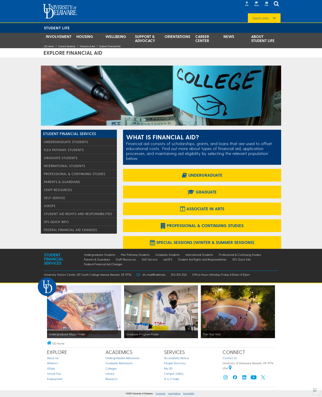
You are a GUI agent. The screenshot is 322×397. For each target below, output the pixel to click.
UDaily (51, 368)
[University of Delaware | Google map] (230, 368)
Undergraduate (202, 175)
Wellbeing (115, 36)
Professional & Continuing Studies (74, 174)
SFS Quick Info (56, 222)
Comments (160, 393)
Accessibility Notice (176, 358)
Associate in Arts (202, 208)
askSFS (49, 206)
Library (110, 373)
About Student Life (263, 38)
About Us (53, 358)
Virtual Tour (54, 373)
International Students (64, 166)
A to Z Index (171, 379)
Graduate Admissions (119, 363)
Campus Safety (174, 373)
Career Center (202, 38)
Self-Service (54, 198)
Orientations (177, 36)
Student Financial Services (69, 133)
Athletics (52, 363)
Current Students (66, 46)
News (228, 36)
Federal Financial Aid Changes (70, 230)
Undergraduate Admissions (122, 358)
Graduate (202, 191)
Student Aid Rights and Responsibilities (78, 214)
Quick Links (260, 18)
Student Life (57, 28)
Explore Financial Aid (110, 46)
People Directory (175, 363)
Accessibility (188, 393)
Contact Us (230, 358)
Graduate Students (61, 158)
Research (111, 379)
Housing (84, 36)
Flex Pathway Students (64, 150)
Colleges (111, 368)
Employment (55, 379)
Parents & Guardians (62, 182)
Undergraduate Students (66, 142)
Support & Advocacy (145, 38)
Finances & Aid (87, 46)
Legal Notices (174, 393)
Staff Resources (58, 190)
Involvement (58, 36)
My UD (168, 368)
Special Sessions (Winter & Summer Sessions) (202, 242)
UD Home (49, 46)
